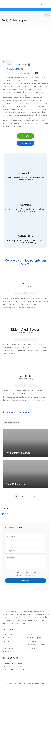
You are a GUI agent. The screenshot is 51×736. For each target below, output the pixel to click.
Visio (6, 514)
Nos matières (32, 648)
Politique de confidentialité (37, 645)
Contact (30, 634)
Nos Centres (32, 641)
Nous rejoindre (8, 652)
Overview (7, 62)
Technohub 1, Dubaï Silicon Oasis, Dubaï (17, 663)
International (8, 648)
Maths (47, 15)
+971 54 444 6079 (14, 666)
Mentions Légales (34, 638)
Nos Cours (7, 638)
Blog (5, 645)
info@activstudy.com (15, 669)
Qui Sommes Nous (10, 634)
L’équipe (6, 641)
